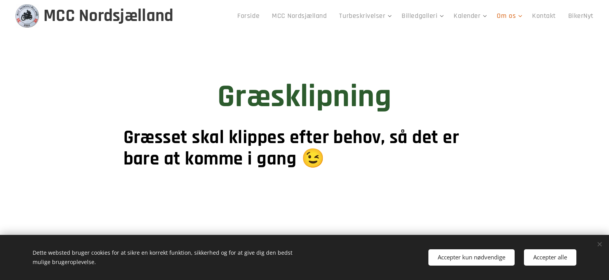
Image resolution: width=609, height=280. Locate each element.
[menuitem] (275, 16)
